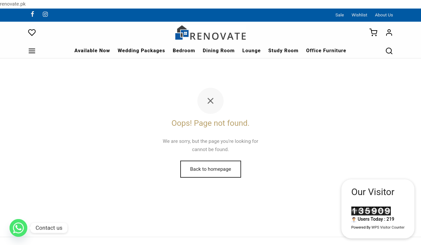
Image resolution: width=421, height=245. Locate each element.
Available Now (92, 51)
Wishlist (359, 14)
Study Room (283, 51)
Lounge (251, 51)
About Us (384, 14)
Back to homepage (210, 169)
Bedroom (184, 51)
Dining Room (219, 51)
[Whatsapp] (18, 228)
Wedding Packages (141, 51)
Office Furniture (326, 51)
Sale (339, 14)
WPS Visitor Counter (388, 227)
